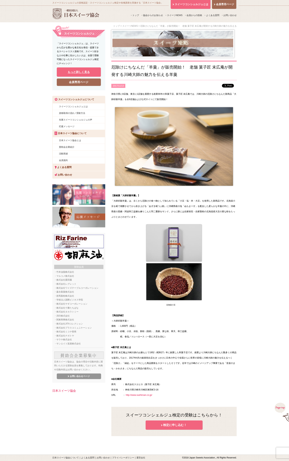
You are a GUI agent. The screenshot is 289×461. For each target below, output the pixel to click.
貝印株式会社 (63, 316)
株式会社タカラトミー (67, 311)
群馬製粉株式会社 (65, 296)
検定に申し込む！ (175, 425)
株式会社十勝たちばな (67, 308)
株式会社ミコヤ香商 (66, 331)
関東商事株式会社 (65, 319)
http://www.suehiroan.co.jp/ (139, 395)
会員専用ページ (78, 82)
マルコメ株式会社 (65, 276)
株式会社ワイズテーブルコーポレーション (77, 288)
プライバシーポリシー (123, 457)
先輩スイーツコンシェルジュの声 (75, 119)
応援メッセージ (66, 126)
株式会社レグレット (66, 284)
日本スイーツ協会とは (70, 140)
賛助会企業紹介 (66, 147)
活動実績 (63, 153)
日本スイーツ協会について (65, 457)
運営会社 (140, 457)
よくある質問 (212, 15)
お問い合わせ (230, 15)
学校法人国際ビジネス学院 (69, 299)
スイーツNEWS (174, 15)
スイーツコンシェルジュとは (73, 106)
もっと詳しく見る (79, 72)
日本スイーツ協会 (64, 390)
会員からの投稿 (194, 15)
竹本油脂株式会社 (65, 272)
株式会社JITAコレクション (69, 323)
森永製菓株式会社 (65, 292)
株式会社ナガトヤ (65, 335)
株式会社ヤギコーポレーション (71, 304)
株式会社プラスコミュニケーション (74, 327)
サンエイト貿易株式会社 (68, 343)
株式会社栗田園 (64, 280)
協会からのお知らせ (153, 15)
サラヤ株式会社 (64, 339)
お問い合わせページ (80, 376)
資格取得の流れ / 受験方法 (72, 113)
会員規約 (63, 160)
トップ (135, 15)
